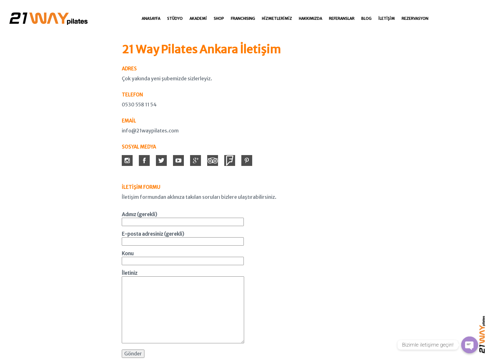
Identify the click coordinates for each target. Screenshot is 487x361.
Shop (219, 18)
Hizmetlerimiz (277, 18)
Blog (366, 18)
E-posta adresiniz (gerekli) (183, 237)
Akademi (198, 18)
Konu (183, 257)
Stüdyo (175, 18)
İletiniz (183, 307)
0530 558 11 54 (139, 104)
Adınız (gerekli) (183, 218)
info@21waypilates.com (150, 130)
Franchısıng (243, 18)
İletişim (386, 18)
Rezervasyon (415, 18)
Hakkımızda (310, 18)
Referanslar (341, 18)
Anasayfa (151, 18)
